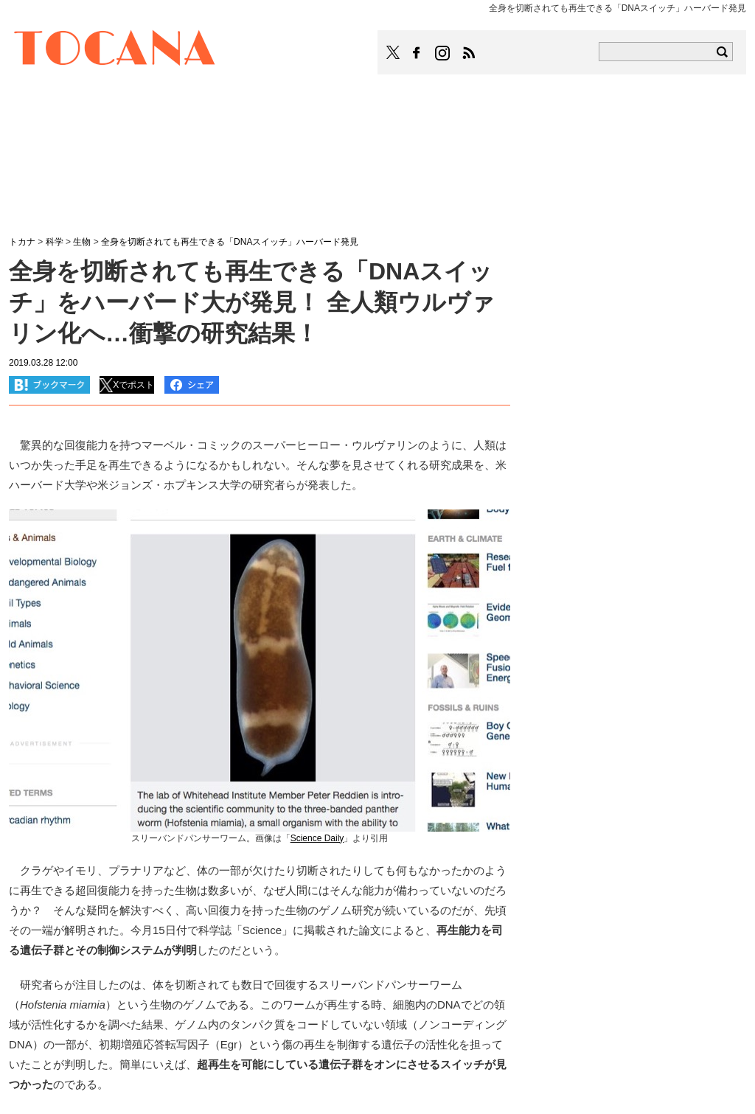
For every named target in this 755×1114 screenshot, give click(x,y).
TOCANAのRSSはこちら (469, 53)
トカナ (22, 242)
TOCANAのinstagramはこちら (443, 53)
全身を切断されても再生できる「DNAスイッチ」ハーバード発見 (229, 242)
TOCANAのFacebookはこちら (416, 53)
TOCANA (115, 50)
